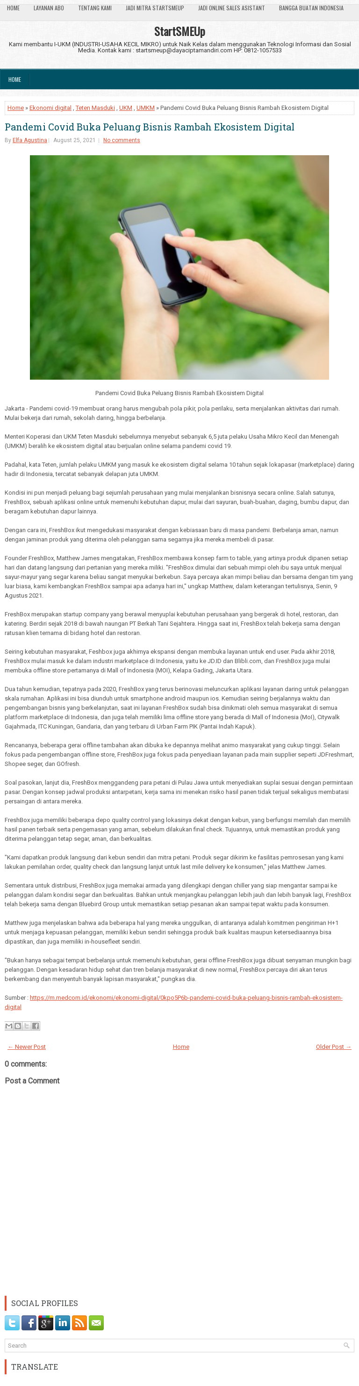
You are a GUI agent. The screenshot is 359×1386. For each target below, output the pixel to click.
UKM (125, 107)
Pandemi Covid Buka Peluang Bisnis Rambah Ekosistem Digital (149, 126)
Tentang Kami (95, 8)
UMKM (145, 107)
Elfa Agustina (30, 140)
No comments (121, 140)
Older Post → (334, 1046)
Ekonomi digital (50, 107)
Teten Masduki (95, 107)
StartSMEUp (179, 30)
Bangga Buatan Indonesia (311, 8)
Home (13, 8)
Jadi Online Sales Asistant (231, 8)
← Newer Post (26, 1046)
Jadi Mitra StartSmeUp (155, 8)
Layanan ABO (49, 8)
